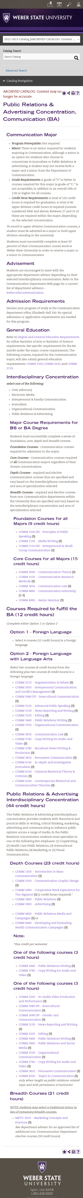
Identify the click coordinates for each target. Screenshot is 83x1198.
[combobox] (41, 39)
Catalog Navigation (20, 81)
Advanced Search (16, 70)
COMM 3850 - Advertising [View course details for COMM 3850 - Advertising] (33, 904)
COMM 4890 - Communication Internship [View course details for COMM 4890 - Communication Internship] (47, 591)
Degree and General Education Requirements (48, 337)
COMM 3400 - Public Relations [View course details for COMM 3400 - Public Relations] (35, 899)
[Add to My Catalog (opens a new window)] (64, 93)
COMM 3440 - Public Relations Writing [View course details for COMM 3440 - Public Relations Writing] (41, 720)
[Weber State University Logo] (37, 17)
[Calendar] (59, 4)
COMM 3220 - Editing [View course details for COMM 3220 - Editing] (29, 715)
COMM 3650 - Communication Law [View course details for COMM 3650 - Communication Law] (43, 586)
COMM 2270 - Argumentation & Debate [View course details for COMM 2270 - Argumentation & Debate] (42, 682)
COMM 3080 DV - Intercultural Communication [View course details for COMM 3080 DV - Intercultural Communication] (47, 696)
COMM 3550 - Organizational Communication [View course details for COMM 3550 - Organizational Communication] (46, 725)
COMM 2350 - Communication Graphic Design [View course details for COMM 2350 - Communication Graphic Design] (47, 881)
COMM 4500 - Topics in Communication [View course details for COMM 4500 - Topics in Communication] (46, 1076)
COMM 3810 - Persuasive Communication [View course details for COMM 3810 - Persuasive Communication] (43, 758)
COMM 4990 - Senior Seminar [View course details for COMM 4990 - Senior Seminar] (39, 600)
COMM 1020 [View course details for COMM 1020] (35, 364)
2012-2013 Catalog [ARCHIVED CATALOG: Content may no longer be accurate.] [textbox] (42, 39)
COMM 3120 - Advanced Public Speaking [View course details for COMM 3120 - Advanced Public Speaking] (42, 706)
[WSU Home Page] (42, 1173)
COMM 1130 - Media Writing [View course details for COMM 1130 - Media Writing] (38, 541)
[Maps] (49, 4)
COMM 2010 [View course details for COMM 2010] (52, 364)
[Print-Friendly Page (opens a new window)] (73, 93)
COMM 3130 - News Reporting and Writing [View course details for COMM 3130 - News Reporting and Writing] (44, 711)
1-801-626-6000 (42, 1193)
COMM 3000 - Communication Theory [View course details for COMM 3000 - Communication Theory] (45, 572)
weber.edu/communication (24, 293)
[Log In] (78, 4)
